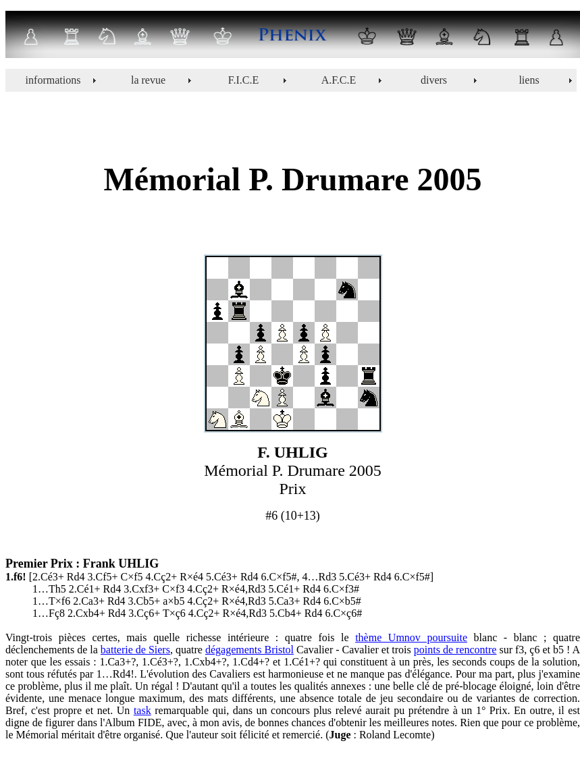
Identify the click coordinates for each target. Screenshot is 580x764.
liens (529, 80)
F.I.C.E (243, 80)
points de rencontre (455, 649)
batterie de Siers (135, 649)
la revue (148, 80)
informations (53, 80)
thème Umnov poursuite (411, 637)
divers (434, 80)
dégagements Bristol (249, 649)
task (142, 710)
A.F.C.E (339, 80)
